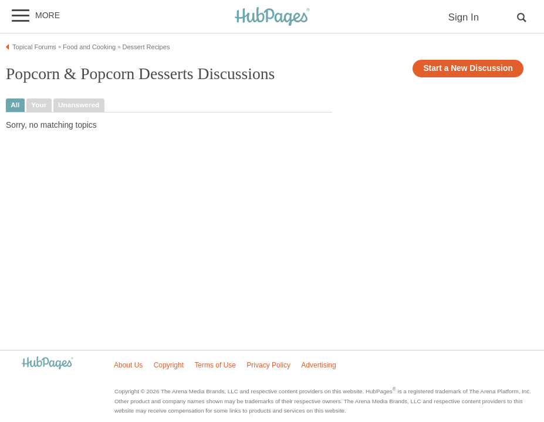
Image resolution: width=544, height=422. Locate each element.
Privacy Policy (268, 365)
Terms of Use (215, 365)
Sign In (463, 17)
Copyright (169, 365)
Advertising (318, 365)
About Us (128, 365)
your (38, 105)
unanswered (78, 105)
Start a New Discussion (468, 68)
